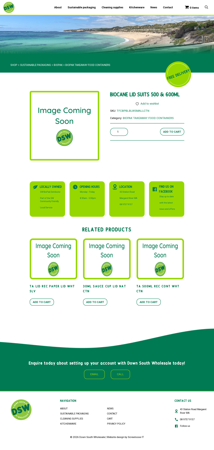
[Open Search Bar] (206, 7)
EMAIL (94, 374)
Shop (13, 65)
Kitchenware (136, 7)
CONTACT (112, 413)
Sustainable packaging (82, 7)
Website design (115, 437)
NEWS (110, 408)
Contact (168, 7)
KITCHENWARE (68, 423)
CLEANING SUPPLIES (71, 418)
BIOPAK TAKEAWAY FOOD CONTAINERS (87, 65)
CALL (120, 374)
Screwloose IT (136, 437)
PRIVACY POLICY (116, 423)
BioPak (58, 65)
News (153, 7)
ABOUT (64, 408)
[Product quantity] (119, 132)
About (58, 7)
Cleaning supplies (112, 7)
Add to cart (172, 131)
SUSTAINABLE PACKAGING (74, 413)
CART (110, 418)
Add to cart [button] (42, 302)
